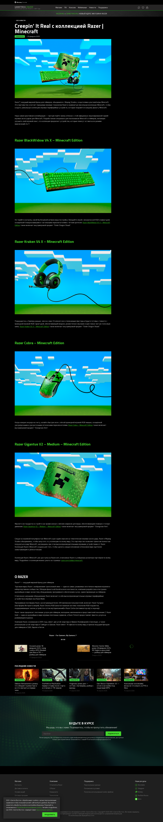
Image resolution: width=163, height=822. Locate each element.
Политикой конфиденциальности (99, 739)
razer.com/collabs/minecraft (72, 560)
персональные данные (44, 810)
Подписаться (113, 733)
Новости (92, 7)
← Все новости (20, 20)
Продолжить (49, 814)
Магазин (58, 7)
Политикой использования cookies (29, 807)
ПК (65, 7)
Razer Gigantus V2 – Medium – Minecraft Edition (42, 526)
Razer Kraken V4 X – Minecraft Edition (34, 326)
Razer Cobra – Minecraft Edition (80, 425)
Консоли (72, 7)
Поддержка (103, 7)
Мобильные (82, 7)
